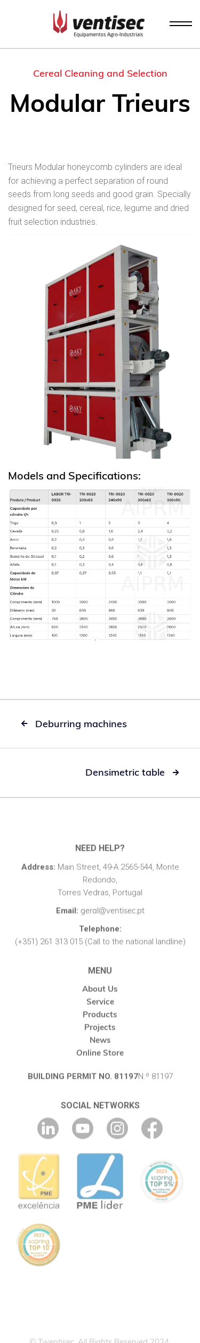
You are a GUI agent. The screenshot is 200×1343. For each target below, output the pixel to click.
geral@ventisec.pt (113, 920)
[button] (181, 24)
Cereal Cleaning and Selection (100, 73)
